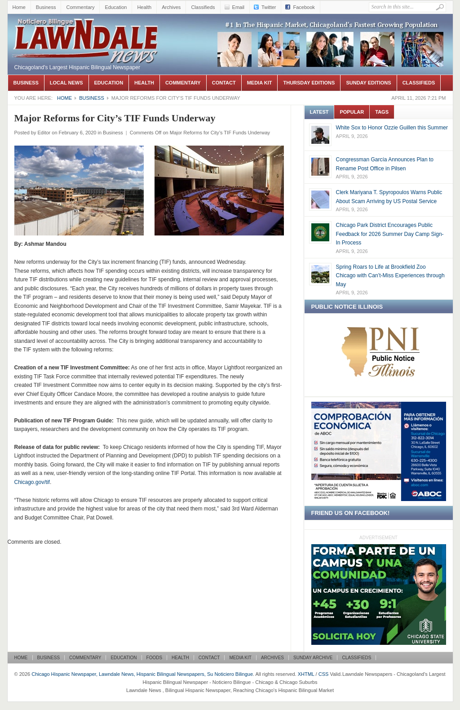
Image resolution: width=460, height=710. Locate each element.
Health (144, 7)
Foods (154, 657)
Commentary (80, 7)
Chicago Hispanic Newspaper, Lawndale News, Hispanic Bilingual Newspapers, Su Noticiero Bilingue (86, 27)
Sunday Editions (368, 82)
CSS (323, 674)
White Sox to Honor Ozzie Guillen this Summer (392, 127)
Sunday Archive (312, 657)
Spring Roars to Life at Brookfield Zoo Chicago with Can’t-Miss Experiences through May (390, 276)
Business (46, 7)
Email (238, 7)
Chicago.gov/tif (32, 482)
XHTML (306, 674)
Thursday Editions (309, 82)
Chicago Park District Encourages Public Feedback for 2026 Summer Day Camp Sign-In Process (390, 234)
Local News (66, 82)
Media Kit (259, 82)
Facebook (303, 7)
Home (19, 7)
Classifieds (203, 7)
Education (116, 7)
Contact (224, 82)
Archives (171, 7)
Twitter (268, 7)
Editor (43, 132)
